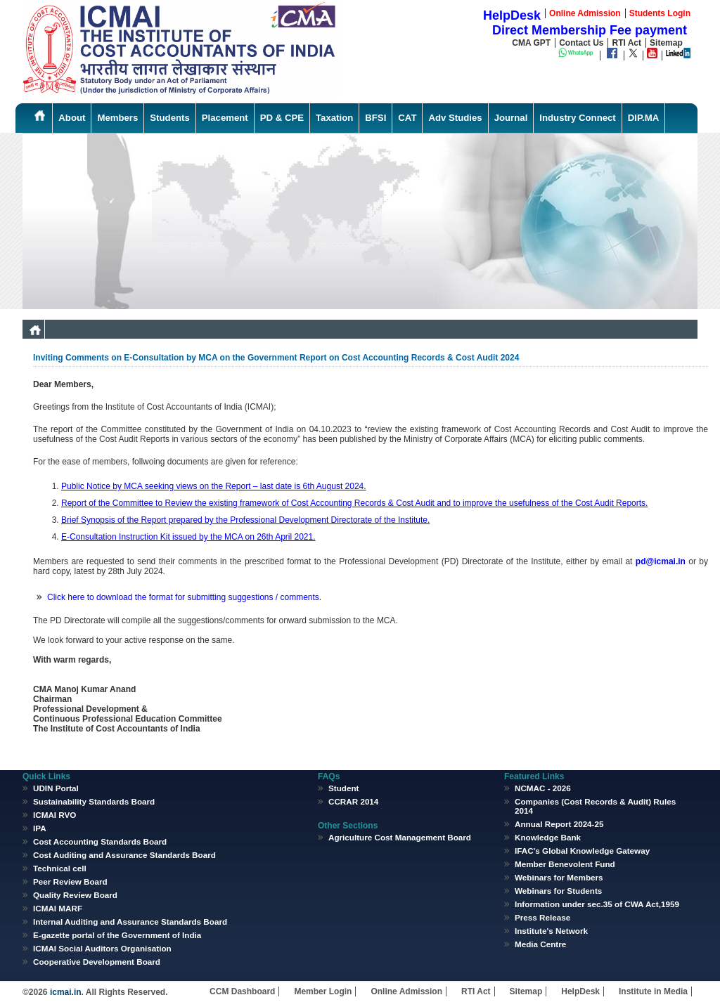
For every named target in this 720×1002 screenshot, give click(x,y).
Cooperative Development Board (96, 961)
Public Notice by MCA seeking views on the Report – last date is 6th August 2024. (213, 486)
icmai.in (65, 992)
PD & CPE (282, 117)
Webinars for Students (558, 890)
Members (117, 117)
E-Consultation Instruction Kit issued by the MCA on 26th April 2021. (188, 537)
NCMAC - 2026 (543, 788)
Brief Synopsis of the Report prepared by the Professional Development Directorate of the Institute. (245, 520)
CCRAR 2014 (353, 801)
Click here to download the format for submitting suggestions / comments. (184, 597)
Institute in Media (653, 991)
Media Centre (540, 944)
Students (169, 117)
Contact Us (581, 43)
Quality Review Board (75, 894)
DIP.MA (643, 117)
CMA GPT (531, 43)
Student (343, 788)
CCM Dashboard (242, 991)
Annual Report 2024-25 (559, 823)
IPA (39, 828)
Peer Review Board (70, 881)
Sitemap (666, 43)
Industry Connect (577, 117)
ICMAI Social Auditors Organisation (102, 948)
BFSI (375, 117)
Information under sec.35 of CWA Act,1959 (597, 904)
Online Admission (406, 991)
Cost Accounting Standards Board (100, 841)
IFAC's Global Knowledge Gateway (582, 850)
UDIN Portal (56, 788)
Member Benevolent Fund (565, 863)
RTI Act (626, 43)
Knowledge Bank (548, 837)
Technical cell (59, 868)
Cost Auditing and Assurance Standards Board (124, 854)
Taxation (334, 117)
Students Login (659, 13)
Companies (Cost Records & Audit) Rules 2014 (595, 806)
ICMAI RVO (54, 814)
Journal (511, 117)
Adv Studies (455, 117)
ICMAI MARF (57, 908)
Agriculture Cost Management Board (399, 837)
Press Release (542, 917)
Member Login (323, 991)
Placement (225, 117)
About (71, 117)
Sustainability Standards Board (94, 801)
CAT (407, 117)
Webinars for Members (559, 877)
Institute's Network (551, 930)
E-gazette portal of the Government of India (117, 934)
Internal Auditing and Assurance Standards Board (130, 921)
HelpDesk (580, 991)
